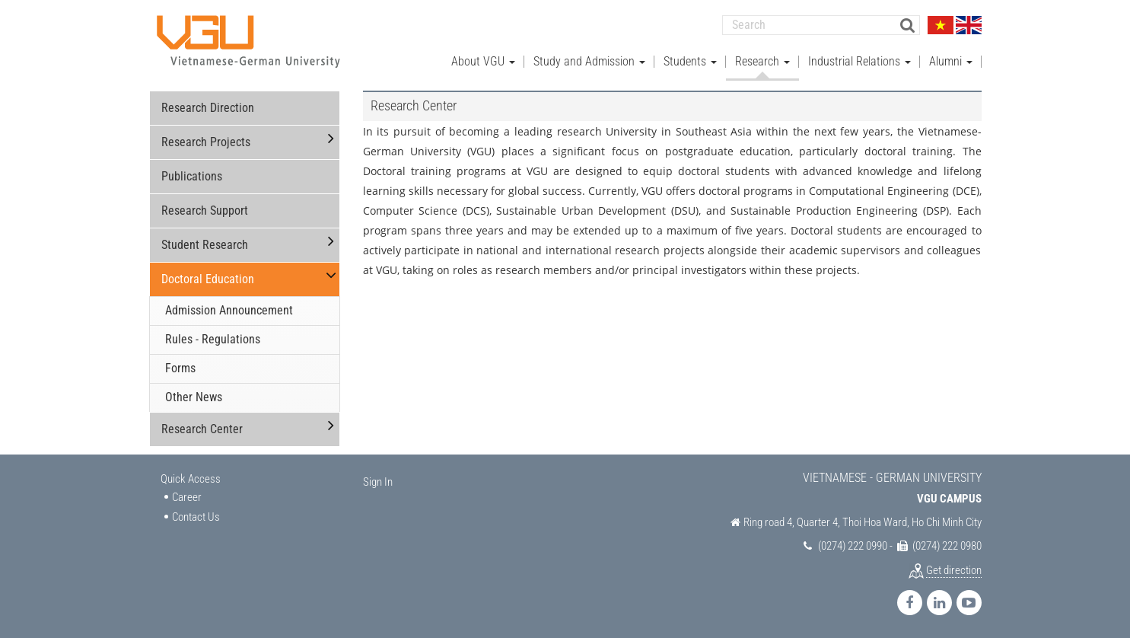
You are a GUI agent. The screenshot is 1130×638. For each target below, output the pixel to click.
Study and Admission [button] (589, 61)
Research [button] (762, 61)
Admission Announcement (229, 310)
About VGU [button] (483, 61)
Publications (191, 176)
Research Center (202, 428)
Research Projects (205, 142)
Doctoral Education (207, 279)
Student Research (204, 245)
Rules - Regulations (212, 339)
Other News (193, 397)
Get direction (954, 569)
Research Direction (207, 107)
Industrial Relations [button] (859, 61)
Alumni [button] (950, 61)
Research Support (204, 210)
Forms (180, 368)
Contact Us (196, 516)
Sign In (378, 481)
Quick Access (191, 478)
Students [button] (690, 61)
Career (187, 497)
